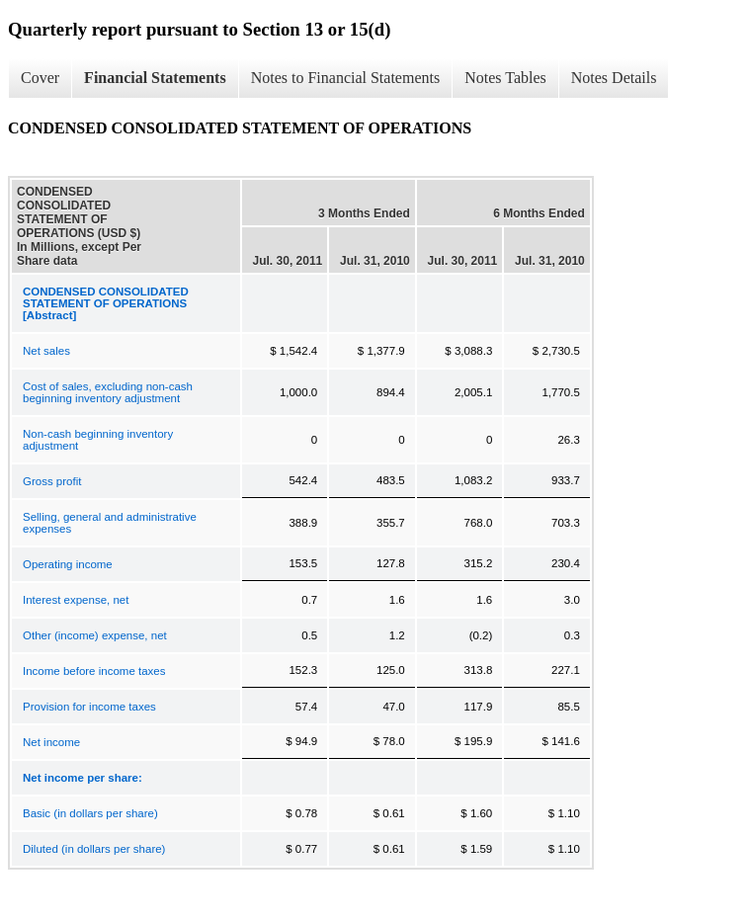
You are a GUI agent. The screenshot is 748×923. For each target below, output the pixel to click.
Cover (40, 77)
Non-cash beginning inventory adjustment (98, 440)
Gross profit (52, 481)
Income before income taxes (94, 671)
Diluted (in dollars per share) (94, 849)
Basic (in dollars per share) (90, 813)
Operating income (68, 564)
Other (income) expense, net (95, 635)
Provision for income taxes (89, 707)
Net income (51, 742)
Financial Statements (155, 77)
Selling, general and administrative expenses (110, 523)
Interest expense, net (75, 600)
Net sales (46, 351)
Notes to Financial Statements (346, 77)
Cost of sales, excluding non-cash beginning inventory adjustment (108, 392)
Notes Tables (505, 77)
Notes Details (614, 77)
